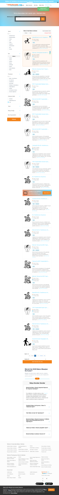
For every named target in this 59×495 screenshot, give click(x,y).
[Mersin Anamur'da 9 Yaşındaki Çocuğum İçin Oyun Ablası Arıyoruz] (34, 74)
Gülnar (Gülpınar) (12, 67)
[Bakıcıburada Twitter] (47, 478)
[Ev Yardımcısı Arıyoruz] (34, 181)
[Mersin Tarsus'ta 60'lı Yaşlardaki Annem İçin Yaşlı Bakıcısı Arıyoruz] (34, 250)
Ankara (10, 38)
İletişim (8, 475)
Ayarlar (45, 489)
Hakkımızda (9, 471)
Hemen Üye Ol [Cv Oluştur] (47, 192)
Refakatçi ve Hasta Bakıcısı (13, 84)
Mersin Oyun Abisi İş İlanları (45, 459)
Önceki (32, 355)
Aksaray (10, 48)
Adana (10, 42)
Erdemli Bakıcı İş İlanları (23, 449)
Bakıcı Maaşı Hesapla (11, 477)
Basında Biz (32, 473)
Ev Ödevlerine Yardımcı (13, 89)
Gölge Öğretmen (12, 86)
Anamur (10, 59)
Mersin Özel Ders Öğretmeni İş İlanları (34, 461)
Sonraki (41, 355)
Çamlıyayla (11, 64)
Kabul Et (51, 489)
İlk (29, 355)
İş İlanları (22, 5)
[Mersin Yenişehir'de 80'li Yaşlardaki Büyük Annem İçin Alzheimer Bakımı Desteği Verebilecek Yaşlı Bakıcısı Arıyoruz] (34, 58)
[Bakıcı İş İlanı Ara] (28, 18)
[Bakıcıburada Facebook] (43, 478)
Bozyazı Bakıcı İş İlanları (12, 451)
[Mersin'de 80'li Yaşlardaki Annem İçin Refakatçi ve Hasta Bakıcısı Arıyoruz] (34, 104)
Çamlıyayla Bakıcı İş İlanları (22, 446)
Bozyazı (10, 62)
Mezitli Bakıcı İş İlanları (34, 447)
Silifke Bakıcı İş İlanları (34, 451)
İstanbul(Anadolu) (12, 37)
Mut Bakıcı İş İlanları (34, 449)
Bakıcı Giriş (41, 5)
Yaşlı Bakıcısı (11, 81)
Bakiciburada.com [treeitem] (10, 16)
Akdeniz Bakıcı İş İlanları (12, 445)
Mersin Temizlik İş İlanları (46, 466)
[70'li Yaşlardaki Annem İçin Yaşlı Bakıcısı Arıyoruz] (34, 166)
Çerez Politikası (14, 493)
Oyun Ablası (11, 83)
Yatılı (10, 101)
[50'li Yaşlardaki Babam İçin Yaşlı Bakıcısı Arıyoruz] (34, 89)
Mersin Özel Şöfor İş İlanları (45, 462)
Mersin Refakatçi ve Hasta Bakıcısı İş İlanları (24, 459)
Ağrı (10, 47)
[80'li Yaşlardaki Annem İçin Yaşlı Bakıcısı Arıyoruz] (34, 119)
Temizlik (10, 88)
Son (44, 355)
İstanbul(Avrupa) (12, 35)
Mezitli (10, 69)
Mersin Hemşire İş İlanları (23, 461)
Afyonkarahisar (11, 45)
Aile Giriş (35, 5)
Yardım (19, 477)
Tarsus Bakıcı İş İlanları (45, 445)
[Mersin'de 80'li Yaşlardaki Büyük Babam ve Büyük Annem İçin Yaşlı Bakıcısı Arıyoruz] (34, 134)
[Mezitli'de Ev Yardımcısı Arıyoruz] (34, 297)
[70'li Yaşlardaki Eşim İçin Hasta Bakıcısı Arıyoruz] (34, 313)
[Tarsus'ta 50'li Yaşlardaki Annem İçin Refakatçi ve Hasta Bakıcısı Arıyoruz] (34, 266)
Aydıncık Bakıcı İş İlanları (12, 449)
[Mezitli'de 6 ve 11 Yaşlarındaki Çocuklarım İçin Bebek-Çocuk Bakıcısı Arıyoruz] (34, 42)
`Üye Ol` (46, 393)
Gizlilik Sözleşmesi (33, 471)
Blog (19, 475)
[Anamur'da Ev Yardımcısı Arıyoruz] (34, 204)
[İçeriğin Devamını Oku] (37, 378)
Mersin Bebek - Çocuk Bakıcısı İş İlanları (11, 458)
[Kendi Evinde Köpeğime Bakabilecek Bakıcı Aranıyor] (34, 344)
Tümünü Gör (43, 451)
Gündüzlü (10, 98)
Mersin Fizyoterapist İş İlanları (23, 464)
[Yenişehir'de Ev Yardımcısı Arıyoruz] (34, 151)
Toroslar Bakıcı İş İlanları (46, 447)
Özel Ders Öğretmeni (12, 91)
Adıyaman (11, 43)
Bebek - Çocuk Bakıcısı (13, 78)
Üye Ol (47, 5)
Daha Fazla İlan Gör (37, 361)
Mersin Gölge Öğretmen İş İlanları (35, 458)
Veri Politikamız (10, 473)
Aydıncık (10, 61)
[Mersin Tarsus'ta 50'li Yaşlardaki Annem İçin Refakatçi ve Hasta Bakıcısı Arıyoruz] (34, 282)
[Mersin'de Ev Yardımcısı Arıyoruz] (34, 235)
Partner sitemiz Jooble (46, 475)
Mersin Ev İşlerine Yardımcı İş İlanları (10, 464)
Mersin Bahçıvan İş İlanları (46, 464)
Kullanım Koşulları (21, 473)
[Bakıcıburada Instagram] (43, 480)
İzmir (10, 40)
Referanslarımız (21, 471)
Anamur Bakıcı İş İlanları (12, 447)
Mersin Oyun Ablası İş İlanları (11, 461)
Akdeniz (10, 57)
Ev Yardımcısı (11, 79)
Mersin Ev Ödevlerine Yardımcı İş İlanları (34, 464)
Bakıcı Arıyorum (29, 5)
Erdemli (10, 66)
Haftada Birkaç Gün (12, 100)
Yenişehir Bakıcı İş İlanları (46, 449)
